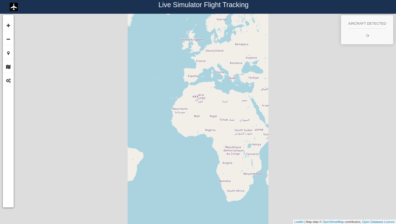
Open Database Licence (378, 221)
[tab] (8, 66)
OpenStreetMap (333, 221)
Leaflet (299, 221)
